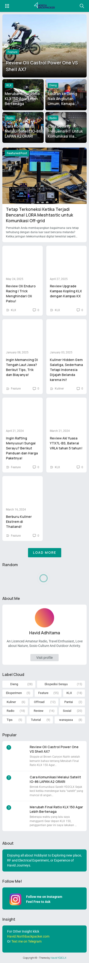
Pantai (68, 702)
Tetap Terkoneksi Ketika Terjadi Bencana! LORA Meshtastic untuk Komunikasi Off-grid (39, 214)
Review (38, 711)
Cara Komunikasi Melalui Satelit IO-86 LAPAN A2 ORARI (23, 131)
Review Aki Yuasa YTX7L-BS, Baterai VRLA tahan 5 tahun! (66, 443)
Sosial (67, 711)
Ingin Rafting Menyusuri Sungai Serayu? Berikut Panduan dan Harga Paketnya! (22, 448)
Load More (44, 552)
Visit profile (44, 658)
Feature (12, 52)
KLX (9, 85)
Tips (10, 720)
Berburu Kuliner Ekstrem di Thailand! (19, 521)
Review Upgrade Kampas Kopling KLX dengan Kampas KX (66, 291)
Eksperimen (14, 693)
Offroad (39, 702)
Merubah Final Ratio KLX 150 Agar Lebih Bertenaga (22, 98)
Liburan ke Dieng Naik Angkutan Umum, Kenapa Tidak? (62, 101)
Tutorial (36, 720)
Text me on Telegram (26, 941)
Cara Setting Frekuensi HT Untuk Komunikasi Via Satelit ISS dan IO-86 (65, 136)
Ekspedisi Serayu (56, 684)
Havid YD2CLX (58, 957)
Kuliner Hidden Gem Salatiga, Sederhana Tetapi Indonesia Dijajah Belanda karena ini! (66, 369)
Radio (10, 118)
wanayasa (66, 720)
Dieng (53, 85)
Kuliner (59, 388)
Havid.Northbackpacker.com (28, 936)
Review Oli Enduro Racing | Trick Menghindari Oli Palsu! (21, 293)
